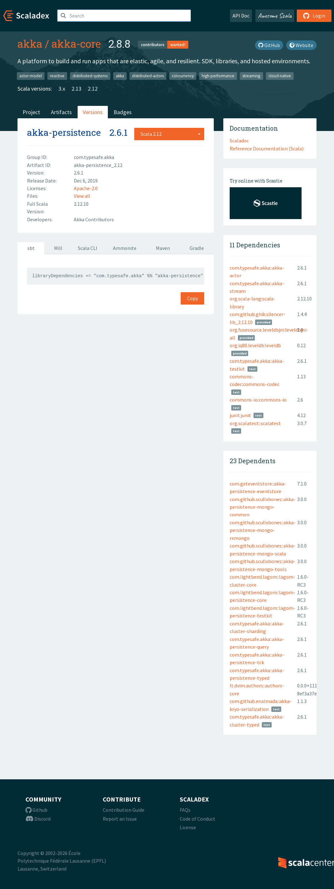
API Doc (241, 15)
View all (82, 196)
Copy (192, 298)
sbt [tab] (31, 248)
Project (31, 112)
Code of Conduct (197, 819)
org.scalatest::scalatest (255, 423)
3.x (62, 88)
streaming (251, 76)
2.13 (76, 88)
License (188, 827)
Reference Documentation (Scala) (266, 148)
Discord (38, 819)
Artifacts (61, 112)
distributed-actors (148, 76)
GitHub (269, 45)
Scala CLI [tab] (87, 248)
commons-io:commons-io (258, 399)
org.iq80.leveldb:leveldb (255, 345)
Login (314, 15)
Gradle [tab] (197, 248)
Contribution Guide (123, 810)
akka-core (76, 44)
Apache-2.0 (86, 188)
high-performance (218, 76)
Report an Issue (120, 819)
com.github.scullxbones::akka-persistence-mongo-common (263, 507)
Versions (93, 112)
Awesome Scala (275, 15)
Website (301, 45)
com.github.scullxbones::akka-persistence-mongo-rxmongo (263, 530)
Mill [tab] (58, 248)
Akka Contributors (94, 219)
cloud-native (279, 76)
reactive (57, 76)
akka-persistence (64, 132)
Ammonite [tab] (124, 248)
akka (29, 44)
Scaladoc (239, 140)
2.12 (93, 88)
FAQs (185, 810)
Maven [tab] (163, 248)
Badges (123, 112)
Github (36, 810)
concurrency (183, 76)
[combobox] (169, 134)
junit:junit (240, 415)
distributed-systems (90, 76)
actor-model (30, 76)
